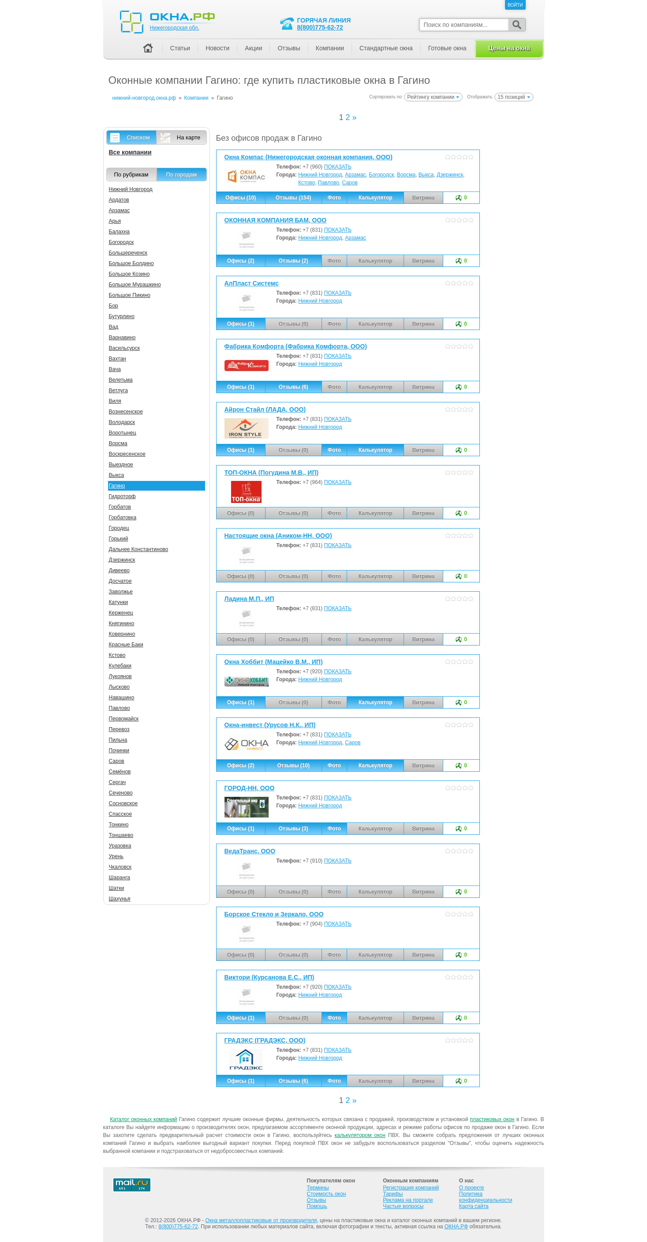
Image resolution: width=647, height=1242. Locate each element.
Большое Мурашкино (135, 284)
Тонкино (119, 825)
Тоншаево (121, 835)
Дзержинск (450, 175)
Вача (115, 369)
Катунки (118, 602)
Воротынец (122, 433)
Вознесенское (126, 412)
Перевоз (119, 729)
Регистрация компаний (411, 1188)
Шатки (116, 888)
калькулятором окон (360, 1135)
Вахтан (117, 359)
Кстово (306, 183)
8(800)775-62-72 (320, 27)
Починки (119, 750)
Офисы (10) (240, 198)
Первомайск (124, 719)
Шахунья (120, 899)
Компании (330, 48)
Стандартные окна (386, 48)
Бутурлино (122, 316)
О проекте (471, 1188)
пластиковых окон (492, 1119)
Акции (253, 48)
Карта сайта (474, 1206)
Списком (138, 137)
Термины (318, 1188)
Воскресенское (127, 454)
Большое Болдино (131, 263)
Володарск (122, 422)
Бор (113, 306)
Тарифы (393, 1194)
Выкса (426, 175)
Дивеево (119, 570)
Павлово (328, 183)
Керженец (121, 613)
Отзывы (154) (293, 198)
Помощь (317, 1206)
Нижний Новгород (320, 175)
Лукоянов (120, 676)
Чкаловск (120, 867)
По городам (181, 174)
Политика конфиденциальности (485, 1197)
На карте (188, 137)
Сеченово (121, 793)
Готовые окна (447, 48)
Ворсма (406, 175)
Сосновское (123, 803)
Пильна (118, 740)
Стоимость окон (326, 1194)
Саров (350, 183)
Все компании (130, 152)
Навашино (122, 697)
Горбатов (120, 507)
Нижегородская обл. (174, 28)
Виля (115, 401)
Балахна (119, 232)
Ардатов (119, 200)
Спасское (120, 814)
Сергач (117, 782)
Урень (116, 856)
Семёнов (120, 772)
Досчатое (120, 581)
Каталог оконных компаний (143, 1119)
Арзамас (355, 175)
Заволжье (121, 592)
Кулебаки (120, 666)
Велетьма (121, 380)
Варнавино (122, 337)
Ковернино (122, 634)
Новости (217, 48)
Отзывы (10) (293, 765)
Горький (118, 539)
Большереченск (128, 253)
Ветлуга (118, 390)
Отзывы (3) (293, 828)
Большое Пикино (129, 295)
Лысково (119, 687)
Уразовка (120, 846)
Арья (115, 221)
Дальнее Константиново (138, 549)
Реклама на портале (408, 1200)
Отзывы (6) (293, 387)
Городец (119, 528)
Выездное (121, 465)
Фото (334, 198)
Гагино (117, 486)
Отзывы (288, 48)
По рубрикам (131, 174)
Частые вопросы (403, 1206)
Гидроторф (122, 496)
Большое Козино (129, 274)
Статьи (180, 48)
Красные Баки (126, 645)
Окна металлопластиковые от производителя (261, 1220)
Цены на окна (509, 48)
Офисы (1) (240, 324)
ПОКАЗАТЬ (338, 167)
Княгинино (122, 623)
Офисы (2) (240, 261)
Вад (114, 327)
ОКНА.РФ (456, 1226)
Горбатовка (123, 517)
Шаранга (119, 877)
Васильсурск (124, 348)
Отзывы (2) (293, 261)
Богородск (381, 175)
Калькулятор (376, 198)
